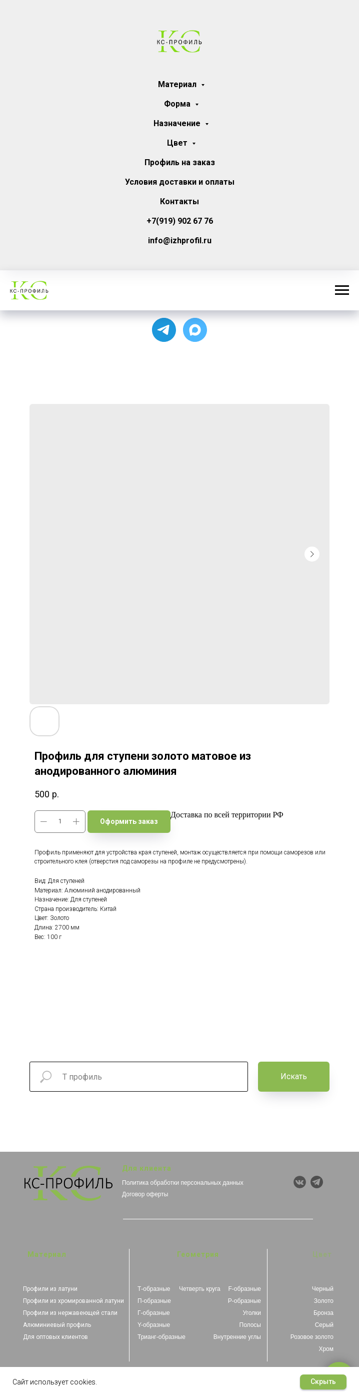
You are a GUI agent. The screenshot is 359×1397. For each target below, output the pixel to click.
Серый (324, 1324)
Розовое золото (312, 1336)
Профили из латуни (50, 1288)
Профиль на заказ (179, 162)
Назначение (178, 123)
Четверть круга (199, 1288)
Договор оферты (145, 1194)
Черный (323, 1288)
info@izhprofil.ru (180, 240)
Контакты (179, 201)
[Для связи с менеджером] (164, 330)
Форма (178, 104)
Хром (326, 1348)
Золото (324, 1300)
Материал (178, 84)
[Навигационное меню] (342, 290)
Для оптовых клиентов (55, 1336)
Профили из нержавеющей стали (70, 1312)
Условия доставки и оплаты (179, 182)
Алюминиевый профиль (57, 1324)
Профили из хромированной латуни (73, 1300)
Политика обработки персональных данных (183, 1182)
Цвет (178, 143)
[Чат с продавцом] (195, 330)
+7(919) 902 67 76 (179, 221)
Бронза (324, 1312)
